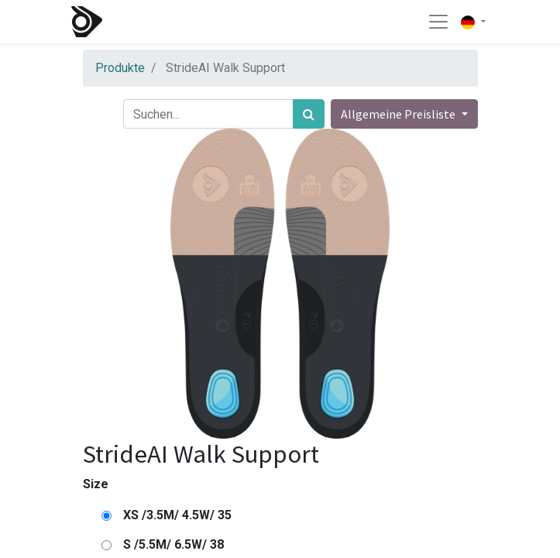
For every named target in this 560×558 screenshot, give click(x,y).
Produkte (120, 67)
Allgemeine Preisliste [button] (399, 114)
